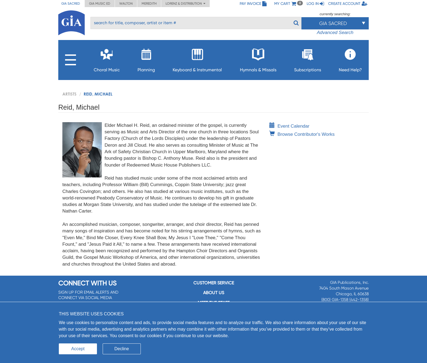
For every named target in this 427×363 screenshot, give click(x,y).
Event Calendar (289, 126)
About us (213, 292)
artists (69, 93)
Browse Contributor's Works (302, 134)
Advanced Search (335, 32)
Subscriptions (307, 58)
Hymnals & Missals (258, 58)
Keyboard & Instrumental (197, 58)
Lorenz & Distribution (185, 3)
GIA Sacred (70, 3)
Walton (126, 3)
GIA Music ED (99, 3)
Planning (146, 58)
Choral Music (107, 58)
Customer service (213, 282)
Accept (78, 348)
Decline (121, 348)
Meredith (149, 3)
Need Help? (350, 58)
